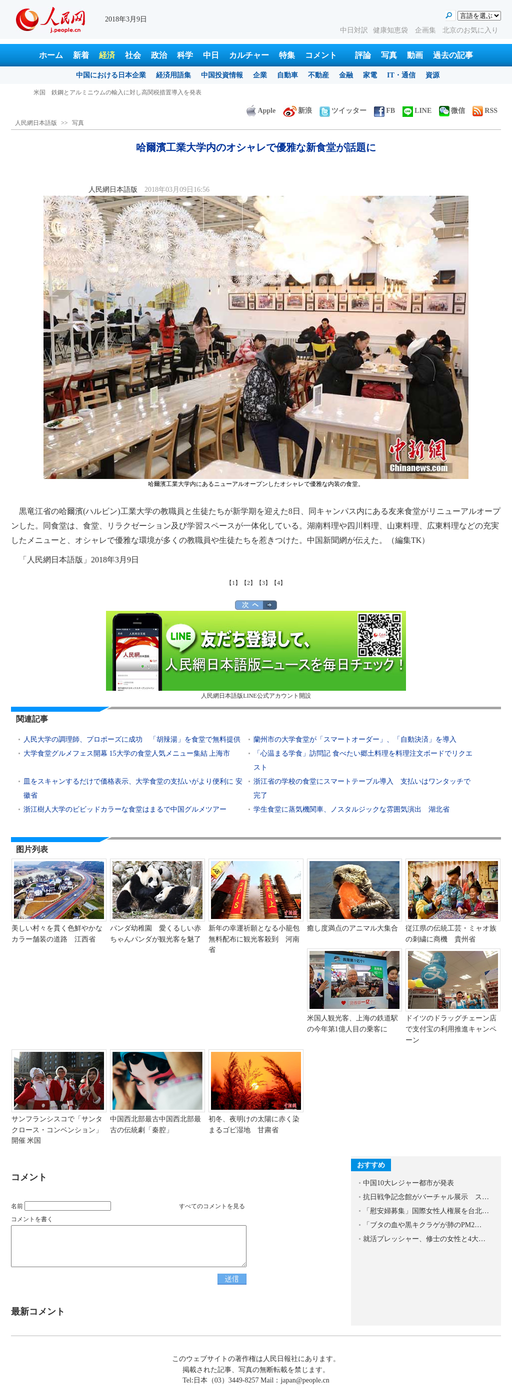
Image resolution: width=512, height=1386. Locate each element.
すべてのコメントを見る (212, 1206)
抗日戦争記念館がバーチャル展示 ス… (426, 1197)
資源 (433, 75)
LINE (417, 110)
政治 (159, 55)
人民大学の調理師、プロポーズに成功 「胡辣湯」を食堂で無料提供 (132, 739)
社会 (133, 55)
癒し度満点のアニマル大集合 (352, 928)
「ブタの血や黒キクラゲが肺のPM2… (422, 1225)
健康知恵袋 (391, 30)
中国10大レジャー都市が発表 (408, 1183)
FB (384, 110)
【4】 (278, 582)
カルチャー (249, 55)
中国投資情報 (222, 75)
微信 (452, 110)
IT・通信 (401, 75)
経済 (107, 55)
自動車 (287, 75)
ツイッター (343, 110)
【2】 (248, 582)
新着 (81, 55)
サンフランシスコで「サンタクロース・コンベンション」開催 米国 (57, 1129)
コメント (321, 55)
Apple (261, 110)
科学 (185, 55)
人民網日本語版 (36, 122)
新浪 (297, 110)
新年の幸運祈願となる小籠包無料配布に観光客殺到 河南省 (254, 938)
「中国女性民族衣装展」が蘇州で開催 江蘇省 (97, 92)
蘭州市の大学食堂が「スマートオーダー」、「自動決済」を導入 (355, 739)
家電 (370, 75)
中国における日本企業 (111, 75)
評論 (363, 55)
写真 (389, 55)
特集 (287, 55)
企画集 (426, 30)
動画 (415, 55)
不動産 (318, 75)
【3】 (263, 582)
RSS (485, 110)
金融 (346, 75)
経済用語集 (173, 75)
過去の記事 (453, 55)
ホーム (51, 55)
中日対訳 (354, 30)
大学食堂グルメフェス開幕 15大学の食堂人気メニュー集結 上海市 (127, 753)
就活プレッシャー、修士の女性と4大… (424, 1239)
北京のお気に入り (470, 30)
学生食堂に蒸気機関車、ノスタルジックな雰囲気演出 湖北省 (352, 809)
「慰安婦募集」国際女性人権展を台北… (426, 1211)
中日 (211, 55)
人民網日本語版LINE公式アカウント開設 (256, 655)
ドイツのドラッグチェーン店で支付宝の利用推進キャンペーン (451, 1028)
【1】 (233, 582)
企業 (260, 75)
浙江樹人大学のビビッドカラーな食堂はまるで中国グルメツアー (125, 809)
